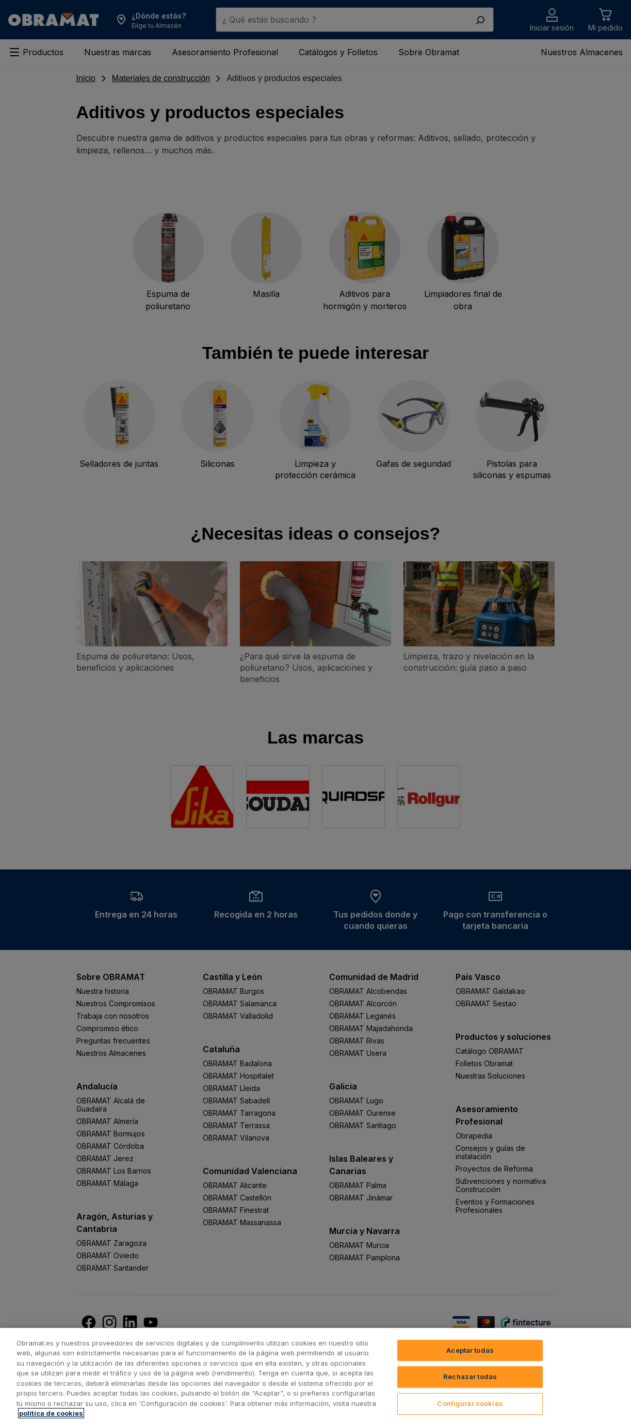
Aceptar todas (470, 1365)
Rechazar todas (470, 1392)
